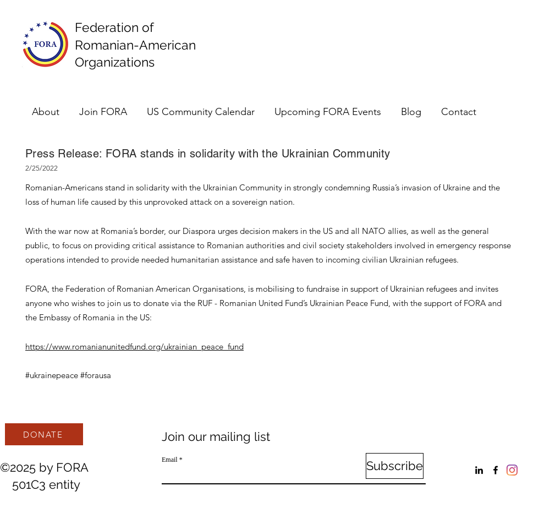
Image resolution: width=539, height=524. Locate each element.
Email (170, 459)
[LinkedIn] (479, 470)
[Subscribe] (395, 466)
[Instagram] (512, 470)
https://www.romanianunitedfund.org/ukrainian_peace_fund (134, 346)
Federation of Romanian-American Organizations (138, 44)
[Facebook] (495, 470)
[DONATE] (44, 434)
